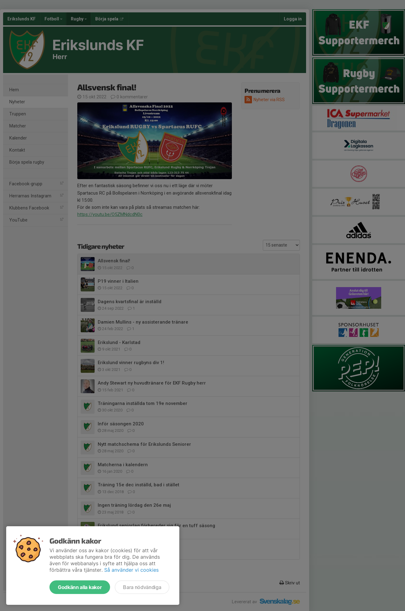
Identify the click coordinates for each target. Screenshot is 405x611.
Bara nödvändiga (142, 587)
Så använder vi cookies (131, 570)
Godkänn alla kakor (80, 587)
